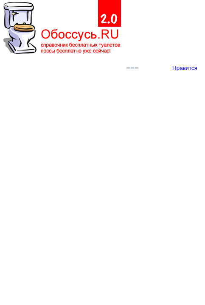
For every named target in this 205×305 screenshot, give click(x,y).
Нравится (184, 68)
